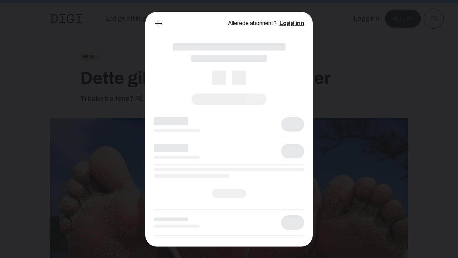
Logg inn (291, 23)
